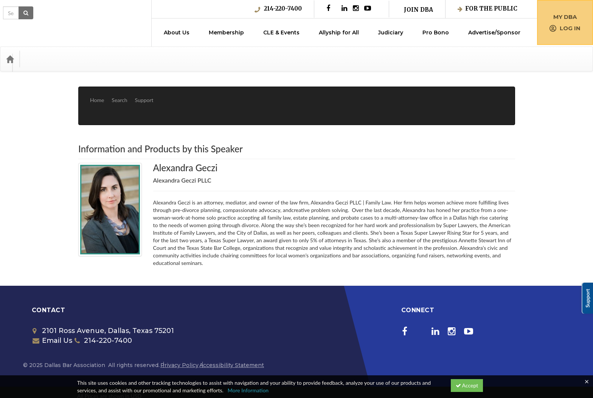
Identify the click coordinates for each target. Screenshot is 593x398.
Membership (226, 32)
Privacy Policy (179, 342)
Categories (41, 59)
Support (144, 94)
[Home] (9, 59)
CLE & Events (281, 32)
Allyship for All (339, 32)
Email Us (52, 318)
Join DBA (418, 9)
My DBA (565, 16)
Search (119, 94)
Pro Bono (435, 32)
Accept (467, 385)
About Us (176, 32)
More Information (248, 390)
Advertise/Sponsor (494, 32)
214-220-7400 (278, 8)
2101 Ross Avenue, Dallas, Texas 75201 (103, 308)
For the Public (487, 8)
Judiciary (390, 32)
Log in (565, 28)
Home (97, 94)
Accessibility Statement (231, 342)
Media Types (81, 59)
